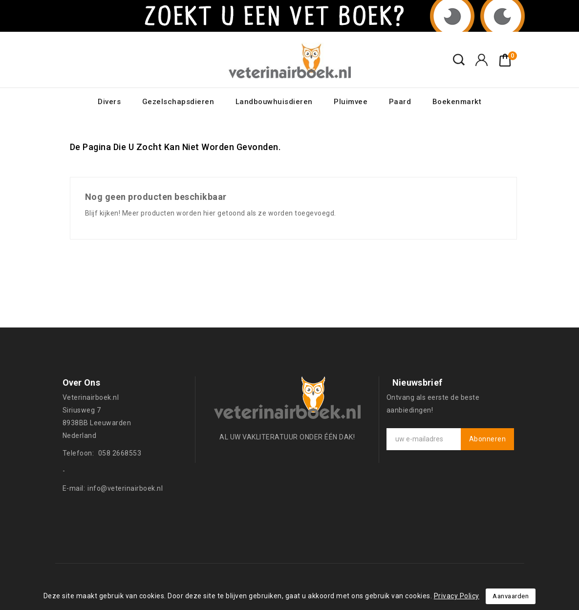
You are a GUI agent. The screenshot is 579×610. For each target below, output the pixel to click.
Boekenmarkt (457, 101)
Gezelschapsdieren (178, 101)
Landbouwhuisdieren (274, 101)
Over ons (81, 382)
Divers (109, 101)
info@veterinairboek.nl (125, 488)
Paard (400, 101)
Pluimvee (350, 101)
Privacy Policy (456, 596)
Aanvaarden (511, 596)
